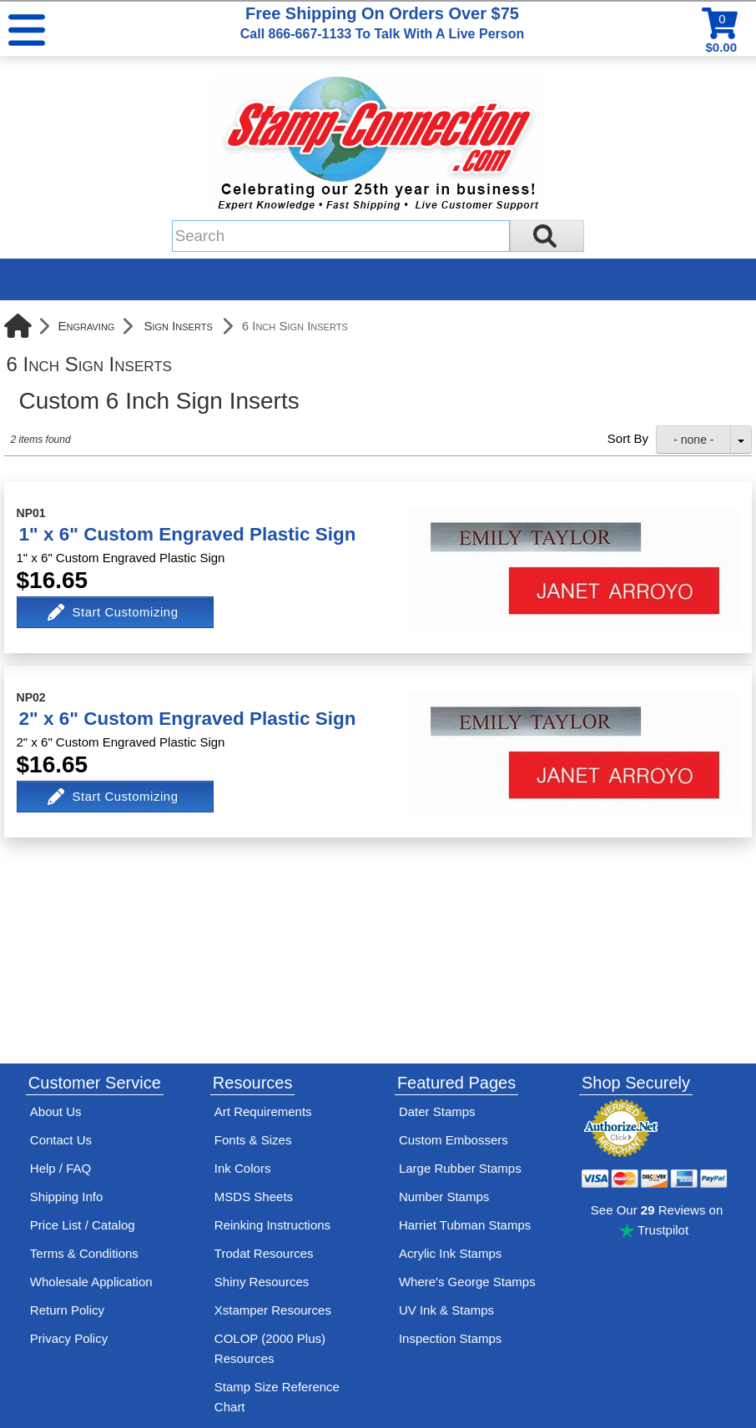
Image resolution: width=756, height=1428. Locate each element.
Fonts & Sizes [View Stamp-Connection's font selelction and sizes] (253, 1140)
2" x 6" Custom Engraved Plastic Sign (187, 718)
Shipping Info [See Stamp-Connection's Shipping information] (66, 1196)
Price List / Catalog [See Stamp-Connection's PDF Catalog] (82, 1225)
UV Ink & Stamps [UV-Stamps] (446, 1310)
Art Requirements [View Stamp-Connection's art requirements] (263, 1111)
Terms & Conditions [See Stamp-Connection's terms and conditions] (84, 1253)
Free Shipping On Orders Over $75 (382, 22)
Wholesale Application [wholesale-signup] (91, 1282)
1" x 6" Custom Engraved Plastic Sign (187, 534)
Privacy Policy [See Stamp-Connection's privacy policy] (69, 1338)
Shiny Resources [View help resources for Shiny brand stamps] (261, 1282)
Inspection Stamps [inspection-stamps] (450, 1338)
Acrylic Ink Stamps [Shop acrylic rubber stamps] (450, 1253)
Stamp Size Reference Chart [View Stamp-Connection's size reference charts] (277, 1397)
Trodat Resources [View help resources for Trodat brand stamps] (264, 1253)
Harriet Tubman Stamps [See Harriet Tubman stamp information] (465, 1225)
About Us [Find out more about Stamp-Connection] (56, 1111)
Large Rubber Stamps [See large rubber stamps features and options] (460, 1168)
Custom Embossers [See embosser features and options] (453, 1140)
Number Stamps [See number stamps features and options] (444, 1196)
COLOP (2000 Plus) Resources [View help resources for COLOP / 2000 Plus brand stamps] (269, 1348)
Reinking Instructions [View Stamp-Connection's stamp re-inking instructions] (272, 1225)
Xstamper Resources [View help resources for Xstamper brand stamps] (272, 1310)
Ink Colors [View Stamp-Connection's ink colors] (242, 1168)
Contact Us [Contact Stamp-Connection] (61, 1140)
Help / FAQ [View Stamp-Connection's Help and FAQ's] (60, 1168)
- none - (693, 439)
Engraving (86, 326)
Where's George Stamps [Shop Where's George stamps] (467, 1282)
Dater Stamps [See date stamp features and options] (437, 1111)
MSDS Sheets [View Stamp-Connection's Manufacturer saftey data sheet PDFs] (253, 1196)
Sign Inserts (178, 326)
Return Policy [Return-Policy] (67, 1310)
